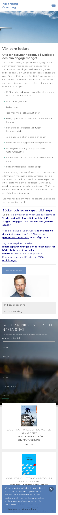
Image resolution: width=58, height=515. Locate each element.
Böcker (6, 214)
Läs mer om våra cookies (22, 509)
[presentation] (25, 368)
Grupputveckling (13, 311)
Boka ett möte (14, 270)
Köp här (29, 444)
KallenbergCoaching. (10, 5)
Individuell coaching (15, 304)
